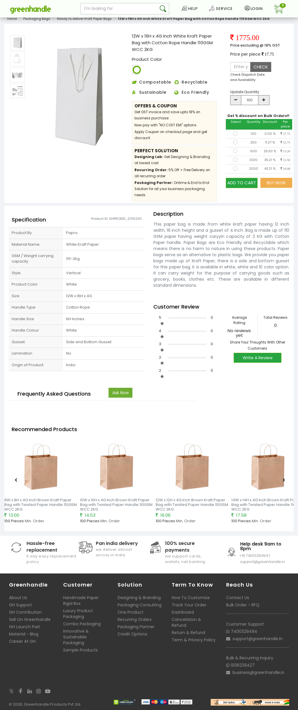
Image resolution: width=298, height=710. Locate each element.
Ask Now (120, 393)
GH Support (20, 605)
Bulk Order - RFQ (242, 605)
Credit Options (132, 634)
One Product (130, 612)
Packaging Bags (36, 18)
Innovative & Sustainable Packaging (76, 637)
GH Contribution (25, 612)
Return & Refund (188, 632)
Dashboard (183, 612)
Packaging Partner (136, 627)
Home (12, 18)
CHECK (260, 67)
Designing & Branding (139, 598)
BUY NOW (276, 183)
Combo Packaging (82, 624)
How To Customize (191, 598)
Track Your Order (189, 605)
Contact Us (237, 598)
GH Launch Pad (24, 627)
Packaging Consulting (140, 605)
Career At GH (22, 641)
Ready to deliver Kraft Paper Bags (84, 18)
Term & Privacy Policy (194, 640)
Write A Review (257, 358)
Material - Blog (23, 634)
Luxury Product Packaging (78, 613)
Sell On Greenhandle (30, 619)
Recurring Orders (135, 619)
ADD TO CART (241, 183)
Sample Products (80, 650)
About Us (18, 598)
